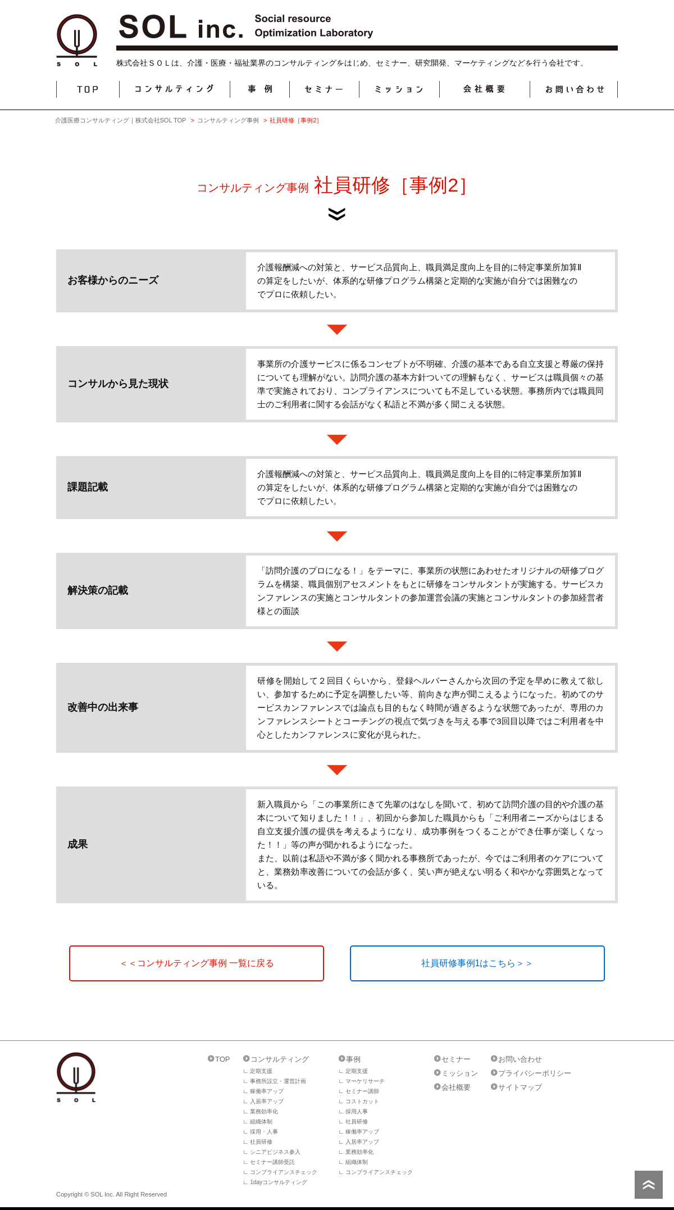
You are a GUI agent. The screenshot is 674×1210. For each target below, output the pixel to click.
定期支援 (261, 1071)
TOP (222, 1059)
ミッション (459, 1073)
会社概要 (456, 1087)
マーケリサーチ (365, 1081)
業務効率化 (264, 1111)
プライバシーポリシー (534, 1073)
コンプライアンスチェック (283, 1172)
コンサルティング (280, 1059)
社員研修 (261, 1142)
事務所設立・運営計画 (278, 1081)
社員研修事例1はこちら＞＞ (477, 963)
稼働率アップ (267, 1091)
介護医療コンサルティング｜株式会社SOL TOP (120, 120)
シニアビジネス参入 (275, 1152)
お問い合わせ (520, 1059)
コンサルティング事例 (228, 120)
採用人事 (356, 1111)
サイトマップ (520, 1087)
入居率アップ (267, 1101)
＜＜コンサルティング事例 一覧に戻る (196, 963)
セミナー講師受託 (272, 1162)
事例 (353, 1059)
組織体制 (261, 1121)
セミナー (456, 1059)
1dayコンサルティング (278, 1182)
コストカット (362, 1101)
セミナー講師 (362, 1091)
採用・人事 (264, 1132)
